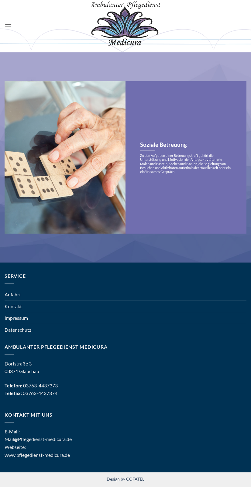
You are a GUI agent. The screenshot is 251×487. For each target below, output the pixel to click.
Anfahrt (13, 294)
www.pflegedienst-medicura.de (37, 455)
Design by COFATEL (125, 479)
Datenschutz (18, 330)
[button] (8, 26)
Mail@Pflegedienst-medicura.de (38, 439)
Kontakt (13, 306)
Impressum (16, 318)
